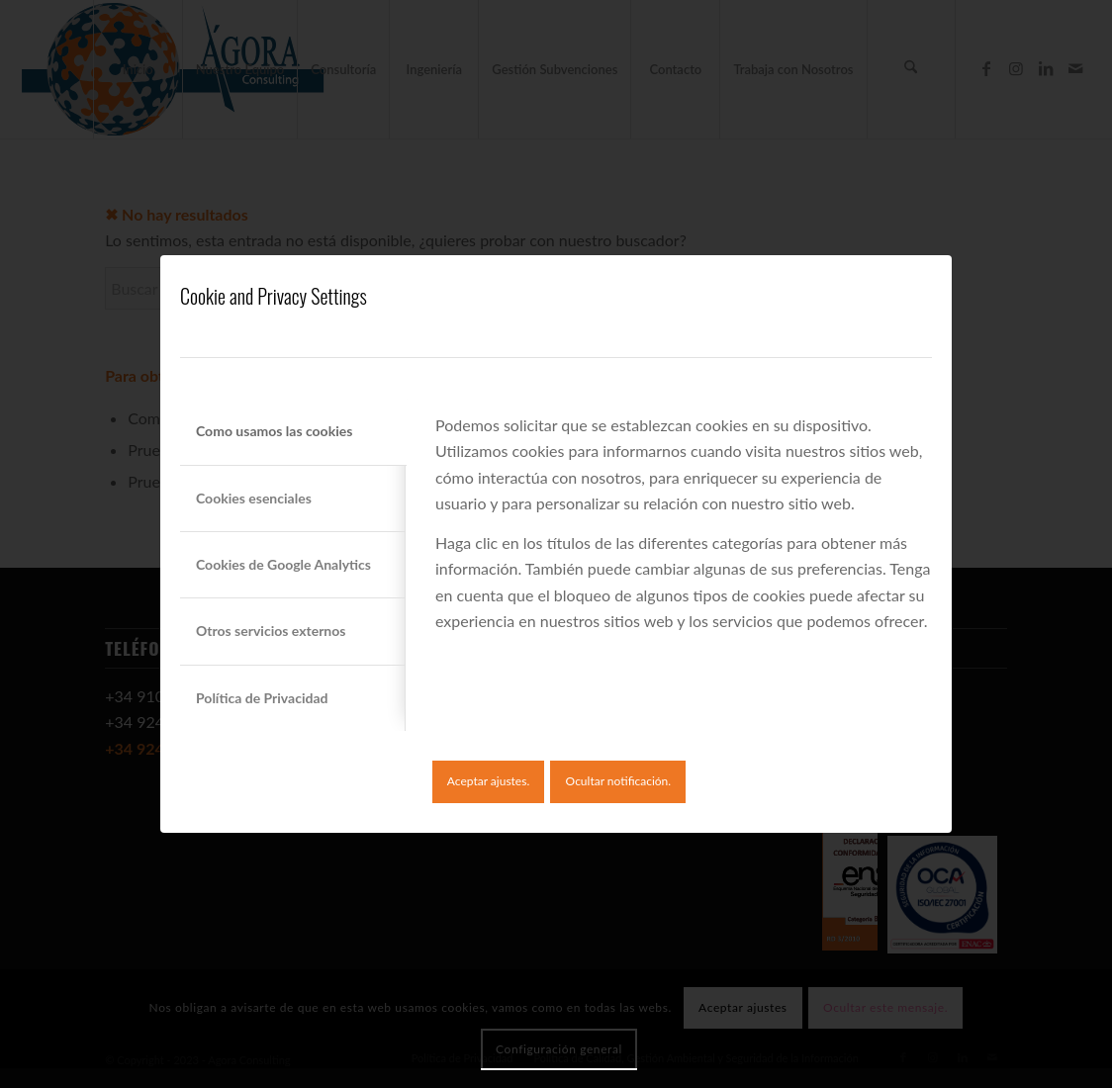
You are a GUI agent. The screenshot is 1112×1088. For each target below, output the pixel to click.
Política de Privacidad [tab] (261, 697)
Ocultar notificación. (619, 780)
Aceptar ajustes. (488, 780)
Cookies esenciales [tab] (254, 498)
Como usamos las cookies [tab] (274, 430)
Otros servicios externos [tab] (270, 630)
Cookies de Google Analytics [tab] (283, 564)
